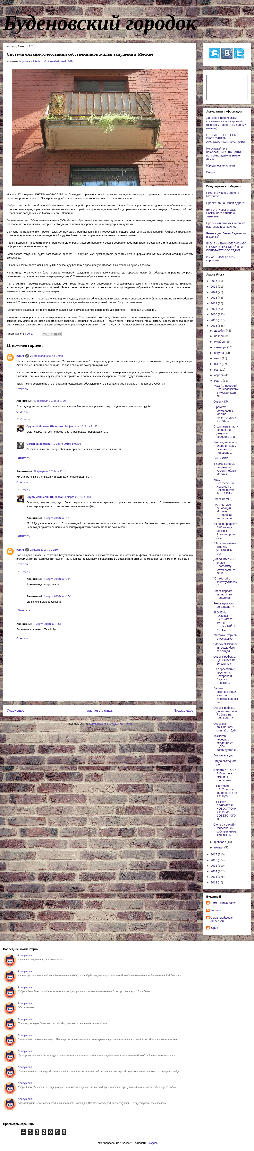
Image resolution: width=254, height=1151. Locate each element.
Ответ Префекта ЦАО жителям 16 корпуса (224, 660)
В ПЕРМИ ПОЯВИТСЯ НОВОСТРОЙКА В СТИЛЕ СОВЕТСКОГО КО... (224, 810)
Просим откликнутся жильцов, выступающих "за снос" (226, 225)
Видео (210, 172)
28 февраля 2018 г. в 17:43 (46, 355)
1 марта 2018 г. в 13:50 (57, 596)
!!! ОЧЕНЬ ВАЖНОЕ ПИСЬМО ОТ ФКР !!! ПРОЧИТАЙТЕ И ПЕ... (224, 621)
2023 (214, 297)
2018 (214, 325)
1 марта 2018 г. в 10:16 (57, 518)
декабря (220, 330)
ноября (219, 336)
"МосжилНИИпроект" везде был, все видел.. (225, 647)
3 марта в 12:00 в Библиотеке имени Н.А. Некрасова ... (224, 775)
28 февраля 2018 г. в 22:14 (50, 471)
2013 (214, 876)
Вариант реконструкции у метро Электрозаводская (225, 695)
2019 (214, 320)
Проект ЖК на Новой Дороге (225, 203)
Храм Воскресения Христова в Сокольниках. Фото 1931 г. (224, 486)
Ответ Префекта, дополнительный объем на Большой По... (225, 713)
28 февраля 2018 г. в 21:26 (50, 400)
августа (219, 352)
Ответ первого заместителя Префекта (223, 594)
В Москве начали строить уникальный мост (224, 548)
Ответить (22, 388)
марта (218, 380)
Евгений (215, 910)
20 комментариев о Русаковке (225, 636)
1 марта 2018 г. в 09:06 (67, 443)
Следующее (15, 710)
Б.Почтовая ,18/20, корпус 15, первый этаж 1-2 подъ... (225, 791)
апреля (219, 375)
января (219, 847)
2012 (214, 882)
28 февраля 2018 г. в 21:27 (81, 426)
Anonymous (25, 955)
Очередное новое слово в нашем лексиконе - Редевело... (225, 447)
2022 (214, 303)
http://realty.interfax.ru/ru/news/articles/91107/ (46, 61)
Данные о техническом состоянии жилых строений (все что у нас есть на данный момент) (226, 123)
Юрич (20, 355)
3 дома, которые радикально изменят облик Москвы (224, 469)
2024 (214, 292)
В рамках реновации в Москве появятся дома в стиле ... (224, 413)
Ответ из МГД (222, 499)
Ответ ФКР (220, 401)
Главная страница (99, 710)
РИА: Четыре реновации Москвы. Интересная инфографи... (223, 511)
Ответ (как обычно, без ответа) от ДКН (224, 727)
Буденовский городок (100, 22)
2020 (214, 314)
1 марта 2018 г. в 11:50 (44, 549)
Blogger (152, 1142)
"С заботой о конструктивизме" (225, 582)
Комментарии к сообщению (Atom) (110, 723)
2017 (214, 854)
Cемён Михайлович (39, 443)
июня (218, 364)
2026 (214, 280)
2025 (214, 286)
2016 (214, 860)
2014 (214, 871)
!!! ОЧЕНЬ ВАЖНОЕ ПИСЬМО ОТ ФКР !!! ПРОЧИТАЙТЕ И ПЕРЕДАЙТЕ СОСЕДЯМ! (226, 247)
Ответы (25, 419)
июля (218, 358)
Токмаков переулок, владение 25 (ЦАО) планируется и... (225, 742)
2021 (214, 309)
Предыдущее (183, 710)
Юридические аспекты (221, 165)
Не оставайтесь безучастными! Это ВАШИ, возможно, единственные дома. (224, 153)
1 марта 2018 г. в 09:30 (78, 496)
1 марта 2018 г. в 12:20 (57, 579)
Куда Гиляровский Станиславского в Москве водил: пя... (225, 390)
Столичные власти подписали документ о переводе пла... (225, 431)
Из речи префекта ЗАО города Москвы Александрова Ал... (225, 530)
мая (217, 369)
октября (219, 341)
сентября (220, 347)
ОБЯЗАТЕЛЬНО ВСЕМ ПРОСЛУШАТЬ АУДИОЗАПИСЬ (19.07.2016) (225, 138)
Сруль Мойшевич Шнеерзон (45, 426)
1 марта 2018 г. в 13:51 (47, 624)
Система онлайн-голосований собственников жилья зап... (224, 829)
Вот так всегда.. (223, 755)
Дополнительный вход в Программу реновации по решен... (224, 565)
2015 (214, 865)
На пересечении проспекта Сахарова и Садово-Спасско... (224, 675)
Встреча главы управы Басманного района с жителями (221, 213)
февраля (220, 842)
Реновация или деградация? (223, 605)
